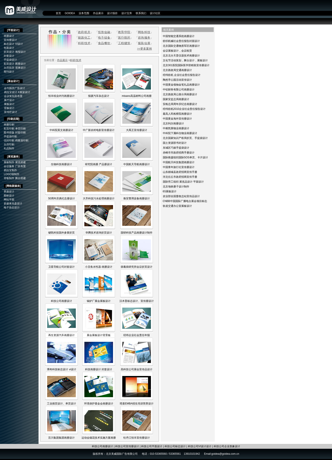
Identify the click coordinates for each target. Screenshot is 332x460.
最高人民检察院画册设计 (177, 113)
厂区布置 (20, 166)
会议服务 (9, 166)
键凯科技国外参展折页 (61, 232)
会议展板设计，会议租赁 (177, 50)
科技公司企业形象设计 (227, 446)
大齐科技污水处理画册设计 (99, 198)
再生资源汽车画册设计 (61, 335)
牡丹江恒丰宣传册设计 (136, 437)
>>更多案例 (144, 48)
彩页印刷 (9, 128)
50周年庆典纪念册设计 (61, 198)
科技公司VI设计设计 (199, 446)
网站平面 (9, 199)
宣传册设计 (10, 39)
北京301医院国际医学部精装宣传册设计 (186, 65)
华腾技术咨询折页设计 (98, 232)
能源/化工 (84, 37)
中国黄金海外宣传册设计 (177, 118)
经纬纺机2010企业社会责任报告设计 (184, 108)
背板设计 (9, 108)
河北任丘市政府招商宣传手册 (180, 176)
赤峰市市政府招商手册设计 (179, 152)
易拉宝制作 (10, 170)
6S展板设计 (170, 191)
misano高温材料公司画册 (137, 95)
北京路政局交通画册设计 (177, 70)
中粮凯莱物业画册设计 (176, 128)
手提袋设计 (10, 59)
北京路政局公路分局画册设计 (180, 94)
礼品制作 (9, 148)
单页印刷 (20, 128)
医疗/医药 (124, 37)
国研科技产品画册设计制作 (136, 232)
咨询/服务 (144, 37)
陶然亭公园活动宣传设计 (177, 79)
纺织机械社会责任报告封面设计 (181, 41)
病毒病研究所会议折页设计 (136, 266)
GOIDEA (70, 13)
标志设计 (9, 43)
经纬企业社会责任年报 (136, 335)
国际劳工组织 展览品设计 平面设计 (183, 181)
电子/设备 (104, 37)
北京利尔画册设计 (173, 123)
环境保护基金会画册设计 (98, 403)
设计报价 (112, 13)
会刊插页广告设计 (14, 88)
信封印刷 (9, 140)
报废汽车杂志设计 (98, 95)
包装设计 (9, 47)
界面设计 (9, 191)
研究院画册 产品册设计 (98, 164)
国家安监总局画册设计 (176, 99)
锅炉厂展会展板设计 (99, 301)
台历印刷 (9, 144)
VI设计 (19, 43)
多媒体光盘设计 (13, 203)
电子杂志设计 (12, 207)
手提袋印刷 (10, 136)
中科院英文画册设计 (61, 130)
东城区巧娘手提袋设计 (176, 147)
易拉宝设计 (10, 92)
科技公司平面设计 (151, 446)
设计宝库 (126, 13)
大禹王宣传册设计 (136, 130)
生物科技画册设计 (61, 164)
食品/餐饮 (104, 43)
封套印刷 (20, 132)
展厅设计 (9, 100)
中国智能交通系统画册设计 (179, 36)
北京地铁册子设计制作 (176, 186)
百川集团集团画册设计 (61, 437)
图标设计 (9, 195)
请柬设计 (20, 67)
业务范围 (84, 13)
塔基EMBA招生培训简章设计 (137, 403)
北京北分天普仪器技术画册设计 (181, 55)
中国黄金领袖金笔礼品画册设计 (181, 84)
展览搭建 (20, 162)
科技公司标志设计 (175, 446)
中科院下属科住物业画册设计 (180, 133)
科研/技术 (84, 43)
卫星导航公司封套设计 (61, 266)
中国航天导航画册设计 (136, 164)
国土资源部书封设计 (175, 142)
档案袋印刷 (21, 140)
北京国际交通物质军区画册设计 (181, 45)
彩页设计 (9, 63)
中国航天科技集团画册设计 (179, 162)
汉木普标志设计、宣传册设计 (136, 301)
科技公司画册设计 (61, 301)
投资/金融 (104, 32)
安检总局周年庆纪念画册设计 (180, 104)
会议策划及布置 (13, 96)
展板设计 (9, 104)
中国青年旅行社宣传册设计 (179, 167)
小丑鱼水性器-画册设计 (98, 266)
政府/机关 (84, 32)
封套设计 (9, 55)
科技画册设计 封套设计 (98, 369)
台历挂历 (9, 67)
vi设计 (72, 369)
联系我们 (141, 13)
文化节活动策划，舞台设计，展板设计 (185, 60)
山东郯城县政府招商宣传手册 (180, 172)
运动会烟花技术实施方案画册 (99, 437)
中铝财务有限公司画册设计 (179, 89)
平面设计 (13, 30)
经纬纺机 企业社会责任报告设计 (181, 75)
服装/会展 (144, 43)
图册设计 (20, 63)
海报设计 (20, 51)
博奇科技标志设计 (57, 369)
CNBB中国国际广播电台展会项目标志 (185, 201)
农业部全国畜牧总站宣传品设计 (181, 196)
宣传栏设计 (10, 112)
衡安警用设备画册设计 (136, 198)
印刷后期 (13, 118)
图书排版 (9, 132)
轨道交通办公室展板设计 (177, 206)
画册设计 (9, 35)
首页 (58, 13)
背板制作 (9, 178)
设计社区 (155, 13)
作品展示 (98, 13)
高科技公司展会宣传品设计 (136, 369)
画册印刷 (9, 124)
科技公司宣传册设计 (127, 446)
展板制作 (9, 162)
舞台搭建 (20, 178)
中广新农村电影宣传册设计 (99, 130)
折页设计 (9, 51)
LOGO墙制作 (11, 174)
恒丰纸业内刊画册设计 (61, 95)
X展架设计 (24, 92)
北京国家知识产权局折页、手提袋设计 (185, 138)
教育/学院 (124, 32)
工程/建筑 (124, 43)
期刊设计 (9, 71)
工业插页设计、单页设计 (61, 403)
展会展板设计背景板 (99, 335)
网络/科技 (144, 32)
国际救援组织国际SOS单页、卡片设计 (185, 157)
